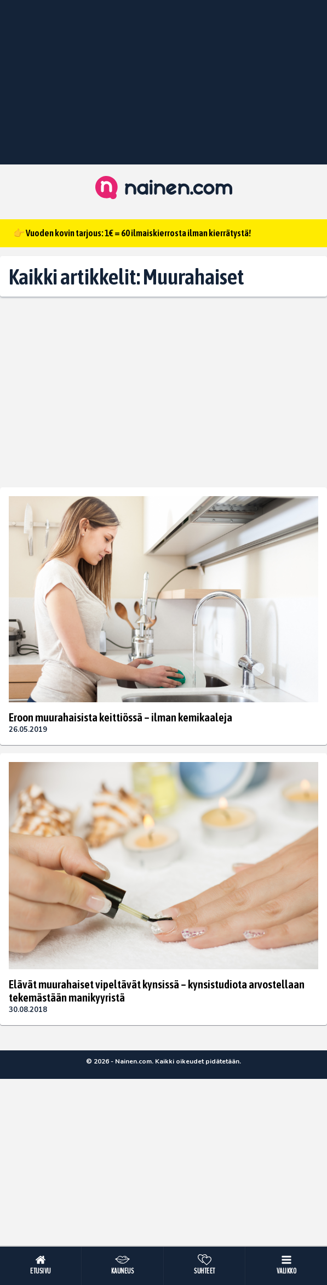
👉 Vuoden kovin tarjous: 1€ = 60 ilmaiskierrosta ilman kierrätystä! (132, 233)
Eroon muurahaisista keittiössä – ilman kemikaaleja (120, 717)
